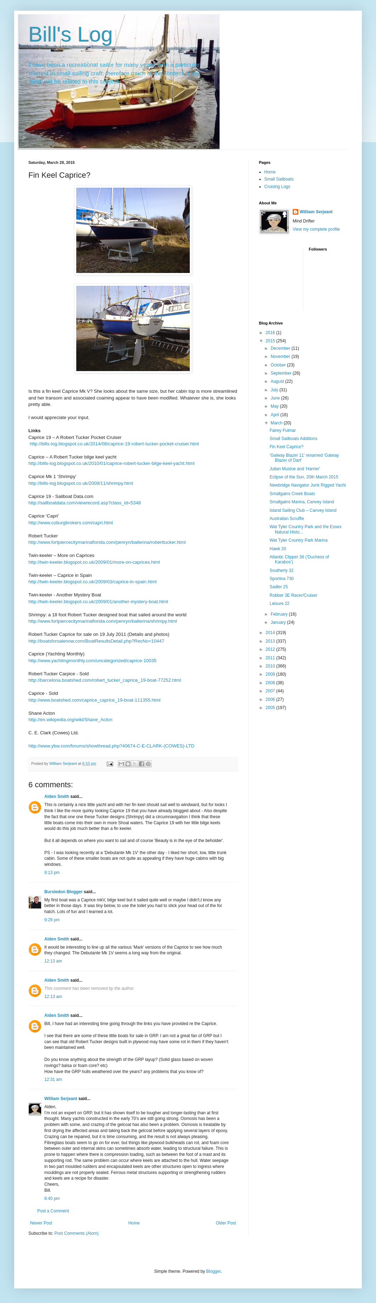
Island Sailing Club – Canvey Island (303, 510)
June (276, 398)
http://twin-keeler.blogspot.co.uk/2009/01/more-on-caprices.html (94, 562)
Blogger (213, 1271)
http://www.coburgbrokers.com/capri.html (70, 522)
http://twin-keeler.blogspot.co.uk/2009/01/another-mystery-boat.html (98, 601)
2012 (271, 649)
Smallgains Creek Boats (292, 493)
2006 (271, 699)
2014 (271, 632)
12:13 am (53, 961)
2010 (271, 666)
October (279, 365)
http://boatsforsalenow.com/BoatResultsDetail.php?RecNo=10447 (96, 641)
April (275, 414)
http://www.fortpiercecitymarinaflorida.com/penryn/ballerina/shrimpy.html (102, 621)
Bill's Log (70, 34)
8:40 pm (52, 1198)
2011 (271, 657)
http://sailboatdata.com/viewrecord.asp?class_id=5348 (84, 502)
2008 (271, 682)
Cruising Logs (277, 186)
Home (134, 1223)
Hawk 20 (278, 548)
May (275, 406)
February (280, 614)
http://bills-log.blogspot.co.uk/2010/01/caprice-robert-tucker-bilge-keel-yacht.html (111, 463)
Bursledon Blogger (63, 891)
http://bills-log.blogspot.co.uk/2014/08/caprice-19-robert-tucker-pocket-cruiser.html (114, 443)
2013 (271, 641)
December (281, 348)
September (282, 373)
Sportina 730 (282, 578)
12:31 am (53, 1079)
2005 (271, 707)
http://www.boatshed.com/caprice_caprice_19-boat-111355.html (94, 700)
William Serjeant (60, 1098)
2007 (271, 690)
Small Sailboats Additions (293, 438)
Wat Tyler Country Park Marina (298, 540)
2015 (271, 340)
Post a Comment (53, 1210)
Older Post (226, 1223)
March (277, 422)
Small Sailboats (279, 179)
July (275, 389)
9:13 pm (52, 872)
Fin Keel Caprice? (286, 446)
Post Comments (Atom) (76, 1233)
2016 (271, 332)
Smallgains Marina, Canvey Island (302, 501)
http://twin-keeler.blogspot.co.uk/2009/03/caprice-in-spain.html (92, 581)
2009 (271, 674)
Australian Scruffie (287, 518)
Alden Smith (56, 796)
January (279, 622)
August (278, 381)
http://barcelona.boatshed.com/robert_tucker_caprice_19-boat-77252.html (104, 680)
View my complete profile (316, 229)
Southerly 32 (281, 570)
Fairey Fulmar (283, 430)
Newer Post (41, 1223)
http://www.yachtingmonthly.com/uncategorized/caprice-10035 (92, 660)
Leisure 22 (279, 603)
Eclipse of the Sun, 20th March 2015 (304, 476)
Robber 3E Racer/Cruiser (293, 595)
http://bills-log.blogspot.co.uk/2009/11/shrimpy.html (80, 483)
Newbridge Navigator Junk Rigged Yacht (308, 485)
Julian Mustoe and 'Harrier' (295, 468)
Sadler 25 (279, 586)
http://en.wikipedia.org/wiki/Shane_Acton (70, 719)
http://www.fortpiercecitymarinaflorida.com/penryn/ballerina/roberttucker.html (107, 542)
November (281, 356)
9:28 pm (52, 919)
